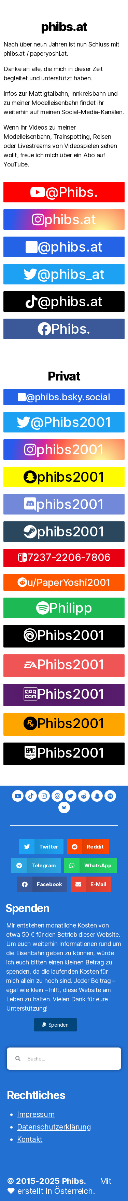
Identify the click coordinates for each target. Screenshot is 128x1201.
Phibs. (74, 1181)
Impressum (36, 1114)
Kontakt (29, 1139)
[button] (64, 558)
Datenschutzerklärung (54, 1127)
